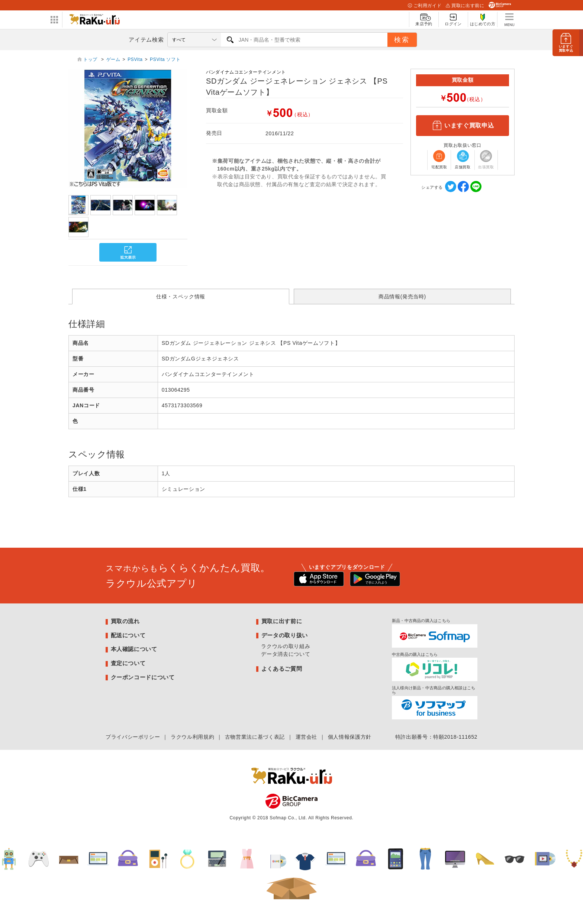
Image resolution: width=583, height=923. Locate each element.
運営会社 (307, 737)
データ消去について (285, 654)
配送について (128, 635)
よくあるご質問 (281, 668)
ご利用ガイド (424, 5)
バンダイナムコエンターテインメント (246, 72)
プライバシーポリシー (133, 737)
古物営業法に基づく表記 (255, 737)
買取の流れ (125, 621)
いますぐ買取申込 (462, 126)
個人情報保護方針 (349, 737)
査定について (128, 663)
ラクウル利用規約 (192, 737)
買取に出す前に (465, 5)
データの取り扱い (284, 635)
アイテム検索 (146, 39)
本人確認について (134, 649)
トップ (91, 59)
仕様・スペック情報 (180, 296)
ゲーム (113, 59)
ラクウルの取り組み (285, 646)
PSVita (135, 59)
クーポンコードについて (143, 677)
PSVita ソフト (165, 59)
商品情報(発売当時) (402, 296)
